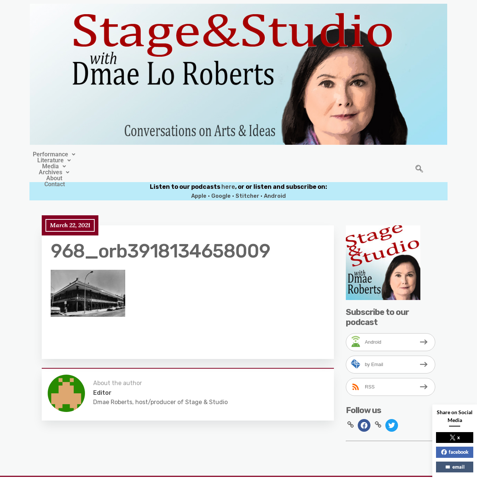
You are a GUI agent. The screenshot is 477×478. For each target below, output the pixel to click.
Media (215, 154)
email (455, 467)
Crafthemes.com (310, 467)
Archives (256, 154)
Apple (198, 178)
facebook (454, 452)
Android (275, 178)
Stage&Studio (189, 467)
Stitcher (248, 178)
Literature (172, 154)
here (228, 169)
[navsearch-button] (419, 160)
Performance (120, 154)
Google (221, 178)
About (294, 154)
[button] (120, 154)
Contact (326, 154)
